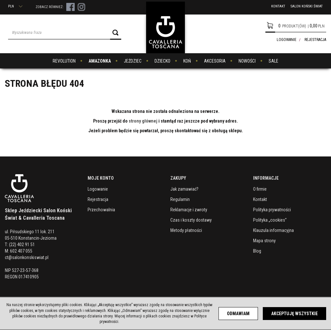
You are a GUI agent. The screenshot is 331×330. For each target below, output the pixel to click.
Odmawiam (238, 313)
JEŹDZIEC (133, 61)
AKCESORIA (215, 61)
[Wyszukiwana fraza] (59, 32)
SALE (273, 61)
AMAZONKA (100, 61)
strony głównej (143, 121)
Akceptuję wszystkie (294, 313)
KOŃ (187, 61)
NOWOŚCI (247, 61)
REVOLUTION (64, 61)
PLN (15, 6)
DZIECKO (162, 61)
